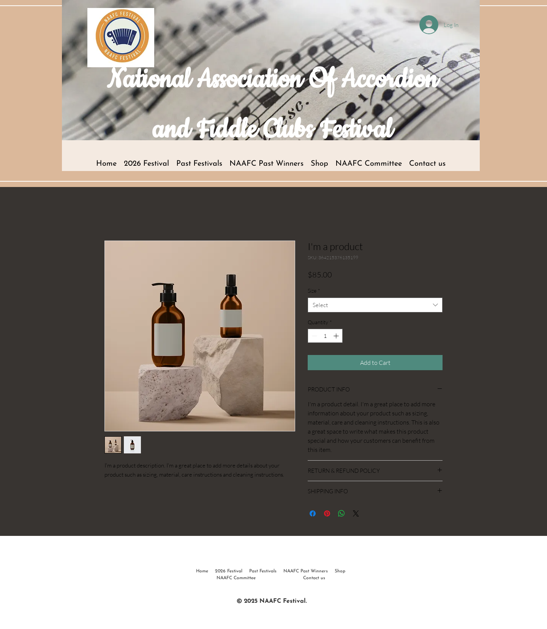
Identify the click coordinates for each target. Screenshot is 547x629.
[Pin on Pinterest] (327, 513)
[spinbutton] (325, 335)
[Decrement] (313, 335)
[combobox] (375, 305)
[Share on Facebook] (312, 513)
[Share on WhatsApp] (341, 513)
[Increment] (336, 335)
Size (314, 290)
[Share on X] (355, 513)
